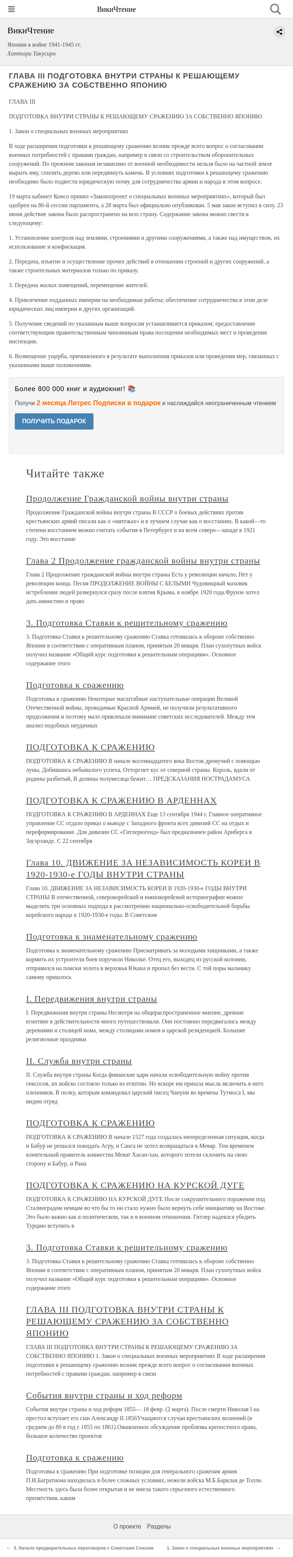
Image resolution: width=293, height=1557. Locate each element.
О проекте (127, 1526)
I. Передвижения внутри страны (91, 998)
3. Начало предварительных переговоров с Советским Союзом (83, 1548)
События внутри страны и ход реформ (104, 1395)
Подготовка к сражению (75, 685)
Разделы (159, 1526)
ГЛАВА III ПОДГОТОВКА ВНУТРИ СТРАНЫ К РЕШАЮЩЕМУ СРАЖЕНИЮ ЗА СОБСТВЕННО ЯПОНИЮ (127, 1321)
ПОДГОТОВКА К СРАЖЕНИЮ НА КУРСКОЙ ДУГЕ (135, 1185)
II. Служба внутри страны (79, 1061)
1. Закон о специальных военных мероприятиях (220, 1548)
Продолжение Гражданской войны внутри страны (127, 498)
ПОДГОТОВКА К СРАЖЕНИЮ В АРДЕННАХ (121, 800)
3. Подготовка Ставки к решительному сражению (127, 623)
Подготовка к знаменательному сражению (112, 936)
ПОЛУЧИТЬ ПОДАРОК (54, 421)
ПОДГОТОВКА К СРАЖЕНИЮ (90, 747)
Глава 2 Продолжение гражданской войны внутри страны (143, 560)
